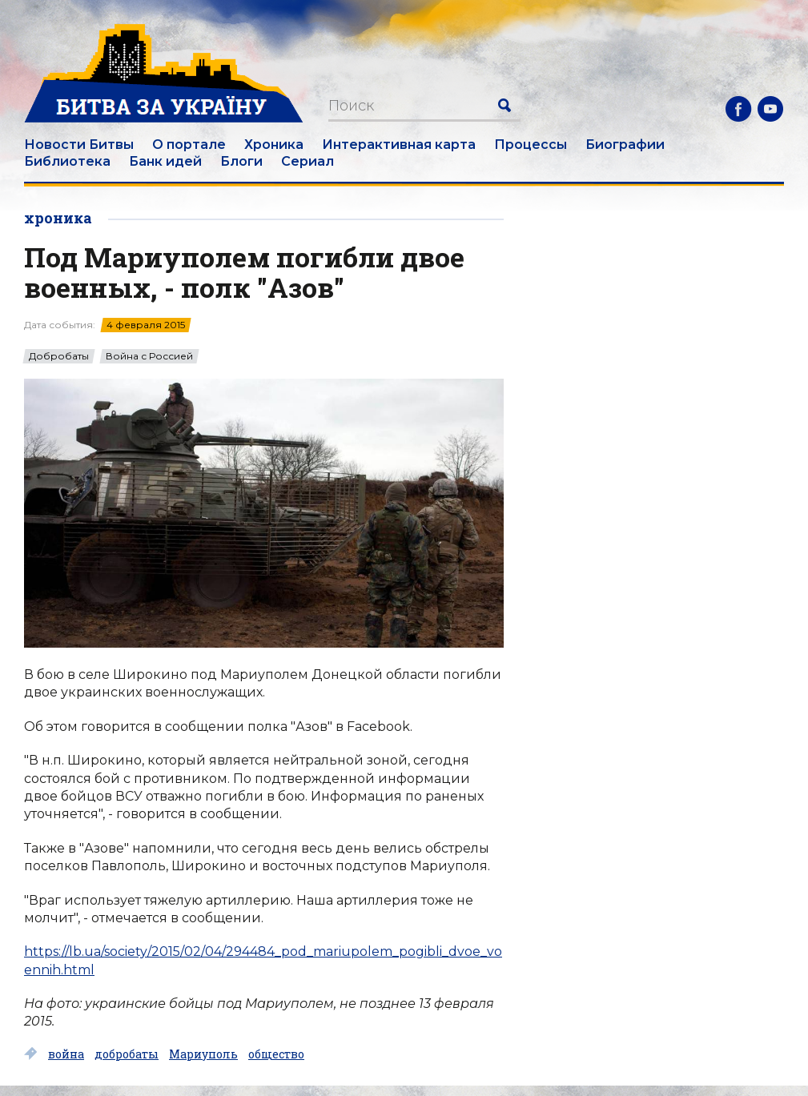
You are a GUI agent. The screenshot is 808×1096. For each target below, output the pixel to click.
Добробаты (59, 356)
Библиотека (67, 161)
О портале (189, 144)
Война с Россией (149, 356)
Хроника (274, 144)
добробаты (126, 1054)
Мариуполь (203, 1054)
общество (276, 1054)
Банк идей (165, 161)
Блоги (241, 161)
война (66, 1054)
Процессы (530, 144)
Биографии (625, 144)
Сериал (307, 161)
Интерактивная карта (399, 144)
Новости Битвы (79, 144)
